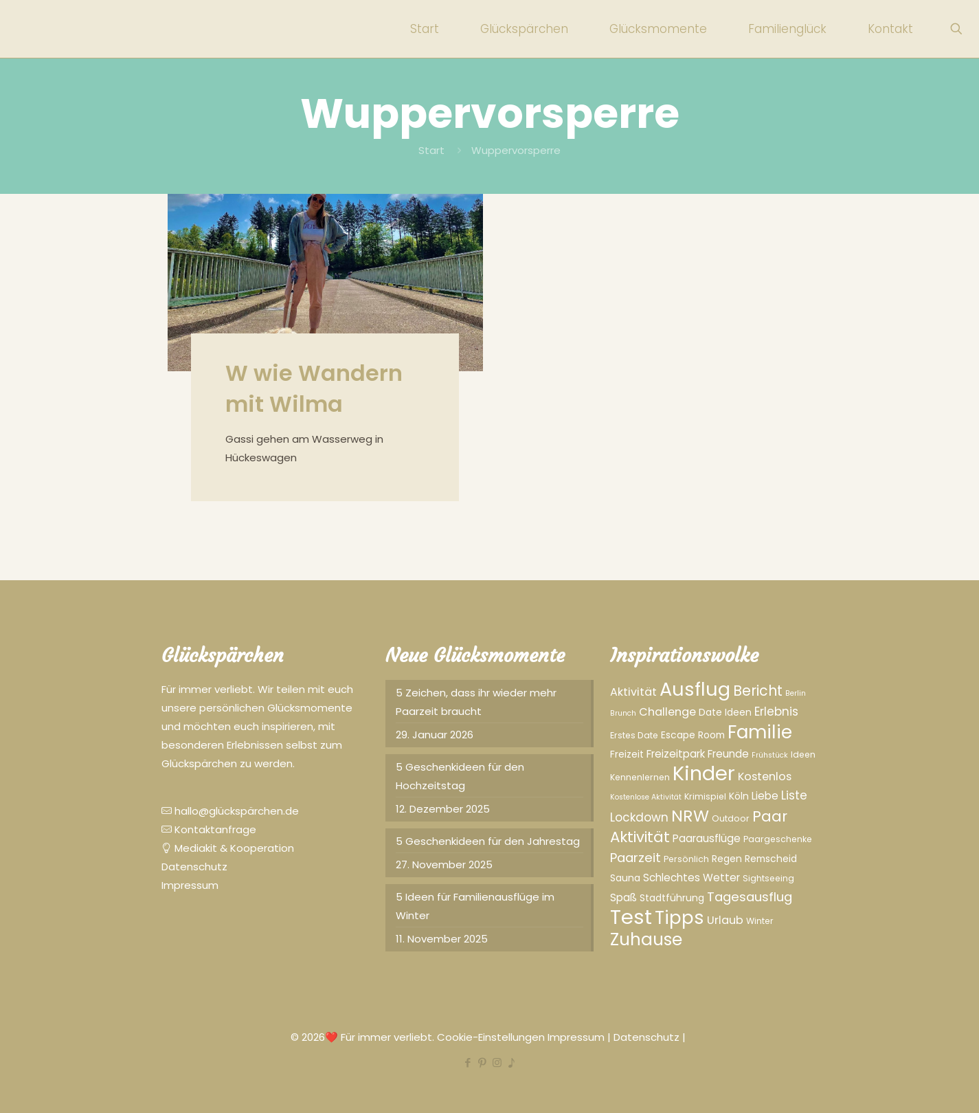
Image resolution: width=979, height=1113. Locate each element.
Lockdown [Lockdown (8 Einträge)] (639, 817)
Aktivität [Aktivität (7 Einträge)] (633, 692)
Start (431, 150)
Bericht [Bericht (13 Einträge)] (758, 691)
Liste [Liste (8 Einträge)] (794, 795)
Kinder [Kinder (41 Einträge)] (704, 773)
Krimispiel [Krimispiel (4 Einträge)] (705, 796)
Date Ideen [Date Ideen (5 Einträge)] (725, 712)
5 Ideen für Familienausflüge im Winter (475, 906)
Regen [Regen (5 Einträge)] (727, 859)
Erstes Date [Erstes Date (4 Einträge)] (634, 735)
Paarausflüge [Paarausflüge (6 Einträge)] (707, 838)
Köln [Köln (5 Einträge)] (739, 796)
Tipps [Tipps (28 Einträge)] (679, 917)
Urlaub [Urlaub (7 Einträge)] (725, 920)
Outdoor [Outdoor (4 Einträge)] (731, 818)
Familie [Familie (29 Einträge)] (760, 732)
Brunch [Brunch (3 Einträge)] (623, 713)
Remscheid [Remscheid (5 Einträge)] (771, 859)
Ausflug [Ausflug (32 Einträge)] (695, 689)
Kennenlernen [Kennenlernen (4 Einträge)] (640, 777)
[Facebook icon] (468, 1062)
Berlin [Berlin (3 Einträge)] (795, 693)
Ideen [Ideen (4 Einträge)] (803, 754)
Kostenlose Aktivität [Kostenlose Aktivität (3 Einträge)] (646, 797)
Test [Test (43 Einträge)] (631, 917)
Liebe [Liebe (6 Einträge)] (765, 796)
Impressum (189, 885)
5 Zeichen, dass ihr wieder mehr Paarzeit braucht (476, 701)
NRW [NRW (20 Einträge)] (690, 815)
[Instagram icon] (497, 1062)
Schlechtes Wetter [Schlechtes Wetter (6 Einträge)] (691, 877)
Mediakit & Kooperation (227, 848)
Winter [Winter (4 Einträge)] (760, 921)
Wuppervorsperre (516, 150)
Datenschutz (194, 866)
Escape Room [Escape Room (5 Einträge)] (693, 735)
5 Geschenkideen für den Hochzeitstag (460, 776)
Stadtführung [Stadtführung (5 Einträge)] (672, 898)
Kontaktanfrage (208, 829)
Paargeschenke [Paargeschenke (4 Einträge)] (777, 839)
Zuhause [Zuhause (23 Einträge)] (646, 939)
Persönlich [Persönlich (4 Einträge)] (686, 859)
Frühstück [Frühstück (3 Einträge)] (770, 755)
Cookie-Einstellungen (492, 1037)
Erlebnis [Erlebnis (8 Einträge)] (776, 711)
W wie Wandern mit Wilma (314, 388)
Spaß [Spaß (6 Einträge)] (623, 897)
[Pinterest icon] (482, 1062)
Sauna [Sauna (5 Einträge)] (625, 878)
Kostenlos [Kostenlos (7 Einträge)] (764, 776)
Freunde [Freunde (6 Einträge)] (728, 754)
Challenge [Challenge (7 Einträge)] (667, 712)
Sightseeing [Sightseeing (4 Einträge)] (768, 878)
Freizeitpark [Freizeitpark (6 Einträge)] (675, 754)
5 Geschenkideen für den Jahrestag (488, 841)
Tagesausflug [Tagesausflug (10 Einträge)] (749, 896)
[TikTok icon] (511, 1062)
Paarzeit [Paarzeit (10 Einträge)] (635, 857)
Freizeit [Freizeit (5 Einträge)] (627, 754)
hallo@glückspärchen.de (230, 811)
